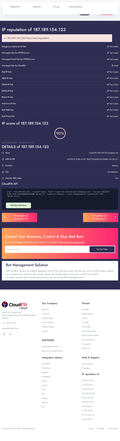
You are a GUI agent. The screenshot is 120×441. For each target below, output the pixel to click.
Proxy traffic (86, 326)
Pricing (56, 6)
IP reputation (86, 344)
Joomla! (44, 385)
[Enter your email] (47, 249)
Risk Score (86, 348)
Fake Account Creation (90, 335)
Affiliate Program (48, 326)
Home (91, 428)
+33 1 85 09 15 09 (9, 323)
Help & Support (90, 357)
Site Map (100, 428)
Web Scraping (87, 314)
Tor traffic (85, 322)
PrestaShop (46, 376)
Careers (45, 331)
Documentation (87, 363)
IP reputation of (90, 374)
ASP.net (45, 402)
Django (44, 398)
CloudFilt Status (47, 318)
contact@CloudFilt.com (10, 328)
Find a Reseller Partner (50, 346)
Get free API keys (18, 205)
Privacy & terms (47, 322)
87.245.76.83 (87, 406)
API (43, 407)
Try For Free (102, 249)
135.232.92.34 (87, 402)
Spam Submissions (89, 331)
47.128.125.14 (87, 419)
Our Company (49, 303)
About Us (45, 309)
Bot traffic (85, 309)
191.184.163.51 (87, 385)
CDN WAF (46, 363)
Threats (86, 303)
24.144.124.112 (87, 397)
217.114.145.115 (88, 415)
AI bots (84, 318)
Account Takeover (88, 339)
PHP (43, 389)
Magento (45, 372)
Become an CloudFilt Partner (52, 351)
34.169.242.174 (88, 389)
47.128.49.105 (87, 410)
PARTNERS (48, 340)
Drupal (44, 381)
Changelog (86, 368)
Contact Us (46, 314)
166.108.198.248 (88, 393)
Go (43, 394)
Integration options (52, 357)
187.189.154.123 (88, 380)
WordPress (46, 368)
